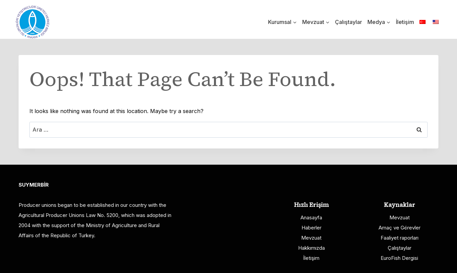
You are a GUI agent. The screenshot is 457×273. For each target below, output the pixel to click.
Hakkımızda (311, 248)
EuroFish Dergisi (399, 258)
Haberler (311, 227)
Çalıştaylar (348, 22)
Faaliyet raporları (399, 238)
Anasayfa (311, 217)
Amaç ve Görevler (399, 227)
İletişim (405, 22)
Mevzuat (311, 238)
